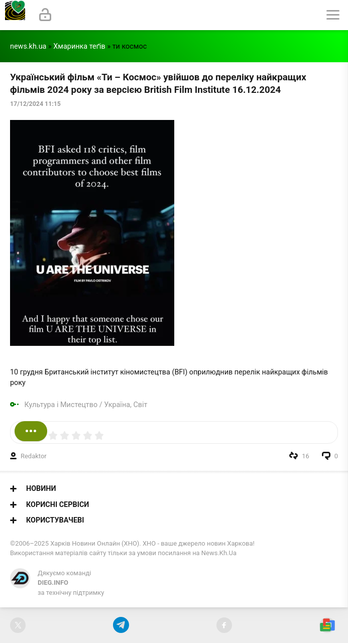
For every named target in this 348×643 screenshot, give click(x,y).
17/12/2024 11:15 (35, 103)
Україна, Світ (125, 405)
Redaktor (34, 456)
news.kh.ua (28, 46)
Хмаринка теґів (79, 46)
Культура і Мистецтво (61, 405)
